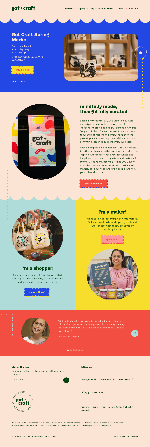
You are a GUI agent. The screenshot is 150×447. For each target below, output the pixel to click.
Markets (69, 8)
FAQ (92, 8)
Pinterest (126, 379)
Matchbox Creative (130, 436)
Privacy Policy (51, 436)
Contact (133, 8)
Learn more (18, 81)
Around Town (105, 8)
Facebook (107, 379)
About (121, 8)
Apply (82, 8)
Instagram (88, 379)
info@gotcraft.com (92, 392)
